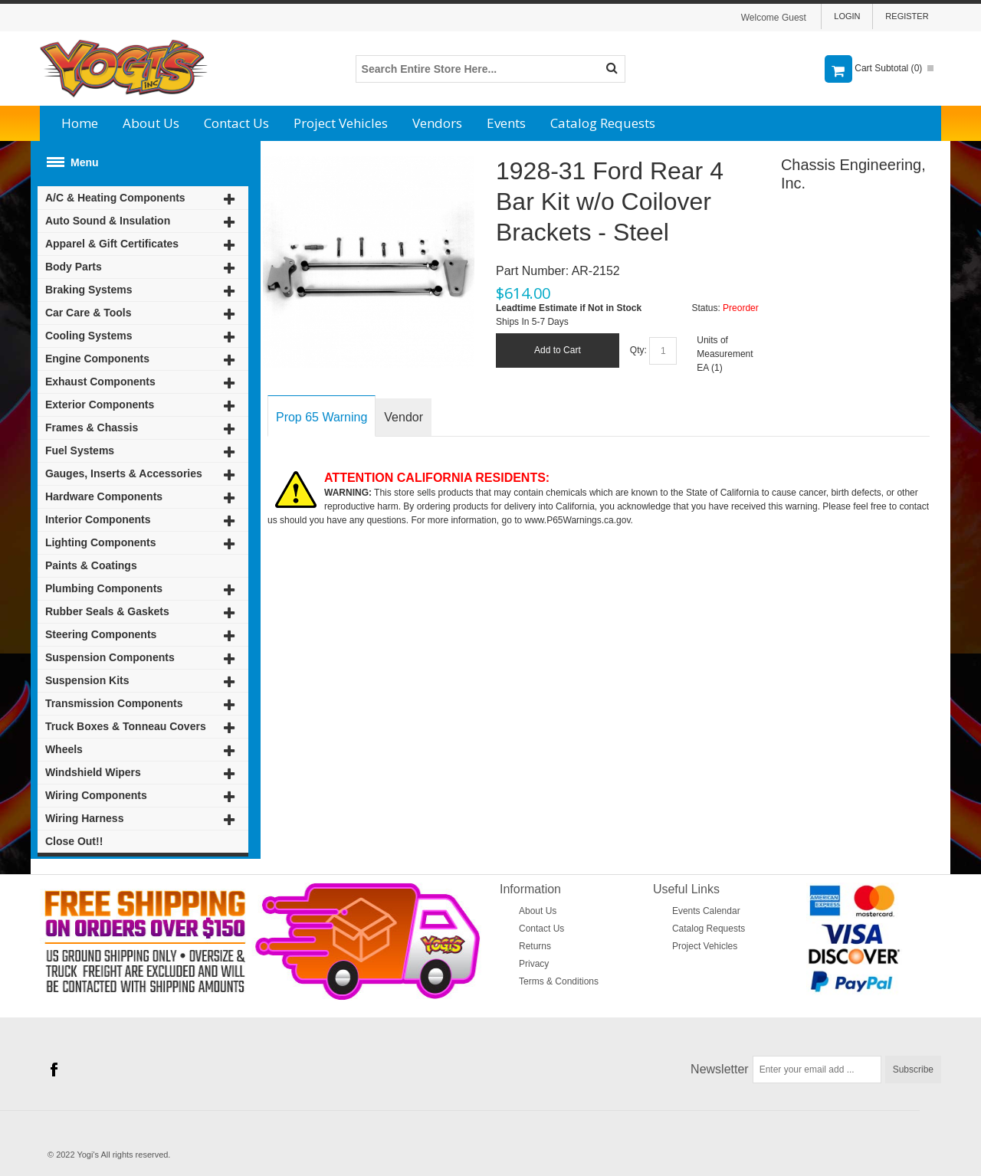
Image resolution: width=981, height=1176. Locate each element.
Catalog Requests (602, 123)
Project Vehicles (341, 123)
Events (506, 123)
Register (906, 16)
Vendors (437, 123)
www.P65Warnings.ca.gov (578, 520)
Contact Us (236, 123)
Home (79, 123)
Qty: (638, 350)
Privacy (534, 963)
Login (847, 16)
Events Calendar (706, 911)
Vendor (403, 417)
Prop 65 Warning (321, 417)
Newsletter (720, 1069)
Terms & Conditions (559, 981)
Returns (535, 946)
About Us (151, 123)
